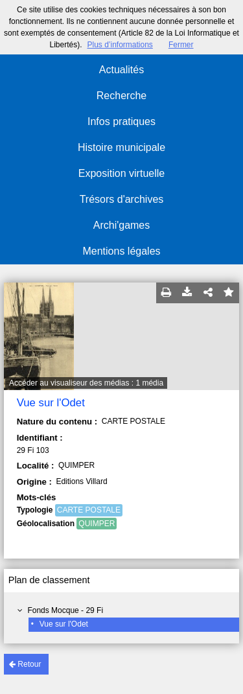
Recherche (121, 95)
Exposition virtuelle (121, 173)
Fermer (181, 44)
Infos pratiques (121, 121)
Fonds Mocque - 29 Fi (65, 610)
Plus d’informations (119, 44)
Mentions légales (121, 251)
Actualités (121, 69)
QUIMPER (96, 523)
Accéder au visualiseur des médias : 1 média (86, 382)
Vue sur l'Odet (64, 624)
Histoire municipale (121, 147)
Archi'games (121, 225)
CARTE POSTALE (89, 510)
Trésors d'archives (122, 199)
